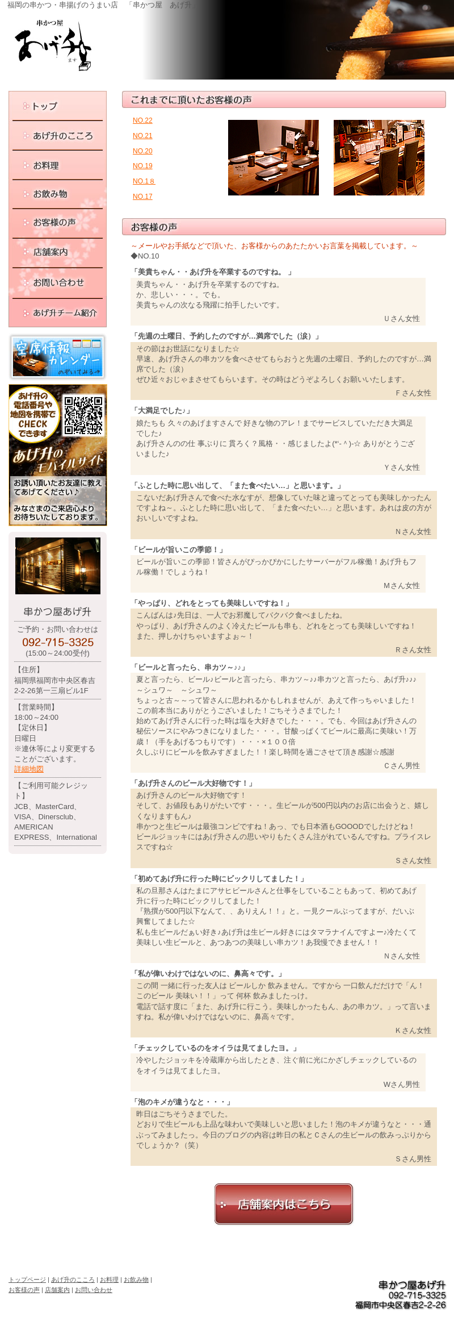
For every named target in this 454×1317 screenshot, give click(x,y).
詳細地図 (29, 769)
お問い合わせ (93, 1289)
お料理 (109, 1279)
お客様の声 (24, 1289)
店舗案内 (57, 1289)
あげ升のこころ (73, 1279)
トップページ (27, 1279)
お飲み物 (136, 1279)
